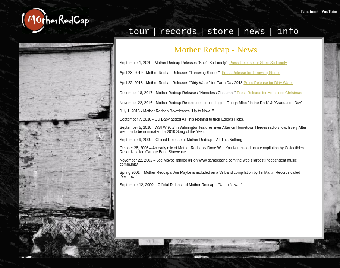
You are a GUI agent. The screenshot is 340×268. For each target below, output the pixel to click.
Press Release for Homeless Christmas (269, 93)
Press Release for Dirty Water (268, 83)
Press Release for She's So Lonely (258, 63)
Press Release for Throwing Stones (251, 73)
